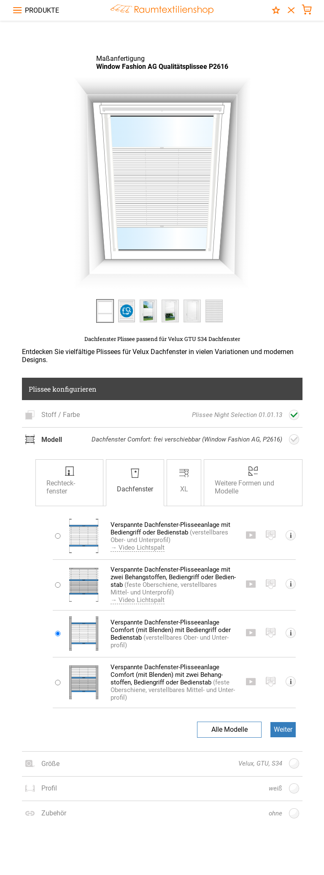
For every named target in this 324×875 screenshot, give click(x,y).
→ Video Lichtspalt (145, 563)
